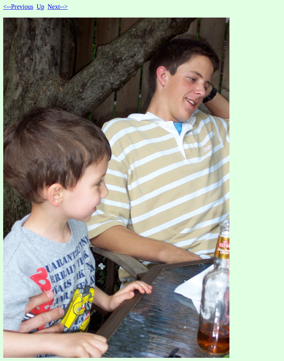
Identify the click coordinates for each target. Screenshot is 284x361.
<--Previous (18, 6)
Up (41, 6)
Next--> (57, 6)
